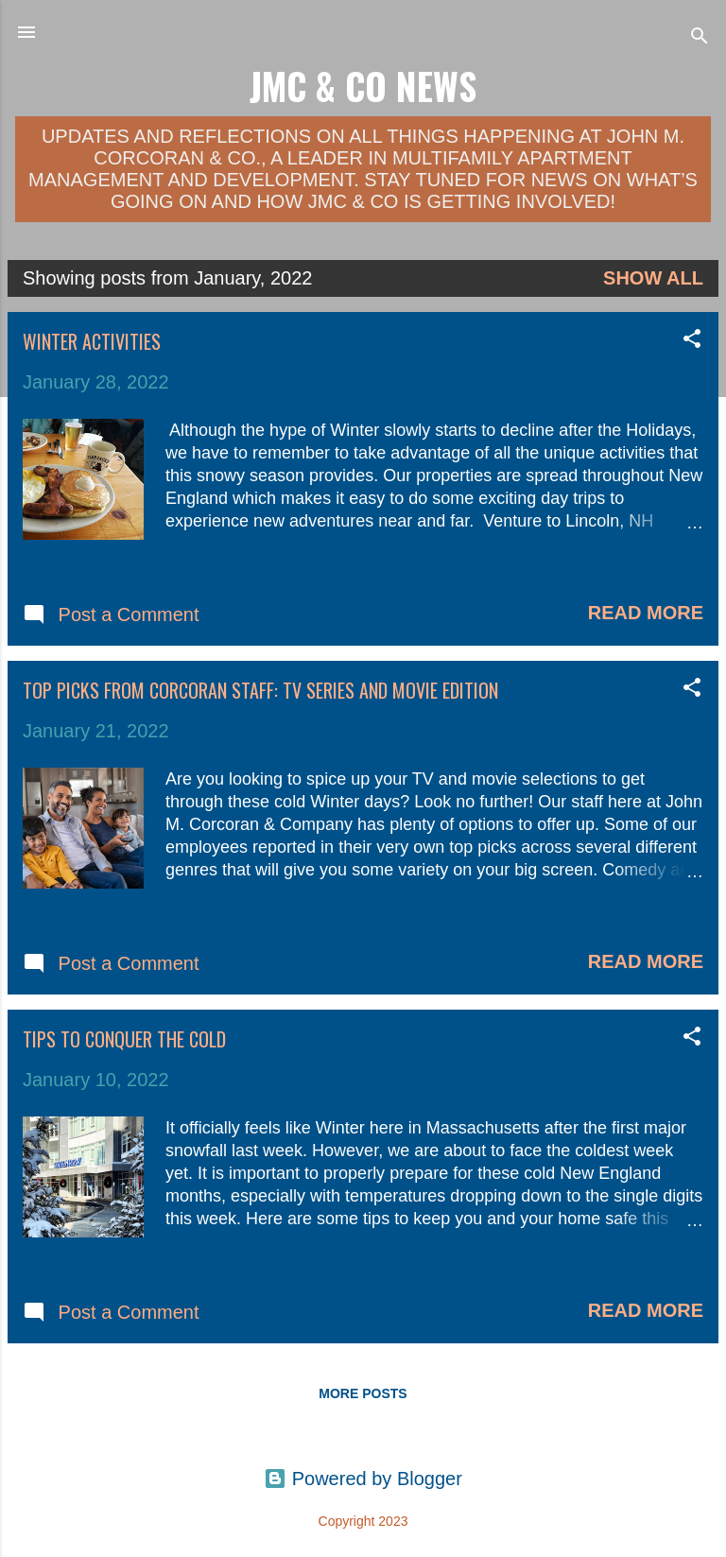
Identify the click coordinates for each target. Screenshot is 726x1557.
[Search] (699, 38)
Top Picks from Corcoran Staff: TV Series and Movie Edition (260, 690)
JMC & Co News (363, 85)
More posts (362, 1393)
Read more (645, 612)
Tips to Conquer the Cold (124, 1039)
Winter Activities (92, 341)
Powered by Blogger (363, 1478)
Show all (653, 278)
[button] (692, 341)
